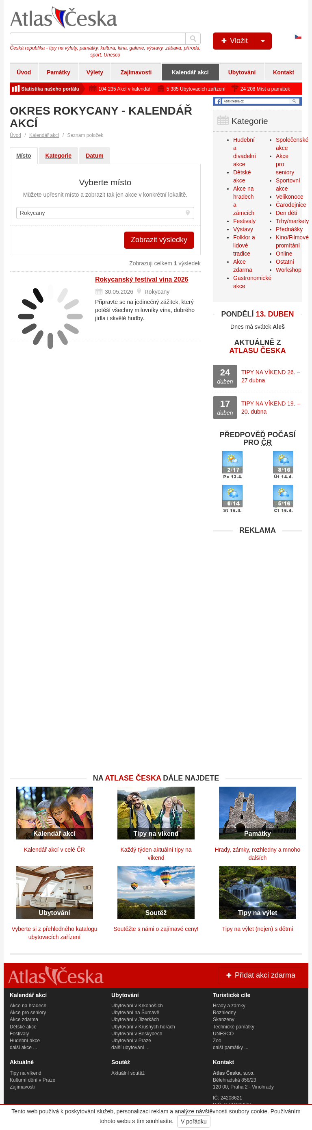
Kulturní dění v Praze (32, 1080)
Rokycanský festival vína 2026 (141, 279)
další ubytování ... (130, 1047)
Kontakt (283, 72)
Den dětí (286, 213)
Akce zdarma (24, 1019)
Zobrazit (159, 240)
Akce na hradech (28, 1006)
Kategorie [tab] (59, 155)
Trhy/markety (292, 221)
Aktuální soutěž (128, 1073)
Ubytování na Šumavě (135, 1012)
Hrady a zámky (229, 1006)
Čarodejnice (291, 205)
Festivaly (244, 221)
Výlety (95, 72)
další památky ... (230, 1047)
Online (284, 253)
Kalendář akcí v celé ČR (54, 849)
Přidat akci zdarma (260, 975)
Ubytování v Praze (131, 1040)
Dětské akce (23, 1027)
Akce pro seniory (28, 1012)
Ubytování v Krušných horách (143, 1027)
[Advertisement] (257, 589)
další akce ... (23, 1047)
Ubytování (242, 72)
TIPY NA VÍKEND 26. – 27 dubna (270, 376)
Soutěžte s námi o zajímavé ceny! (155, 929)
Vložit (245, 41)
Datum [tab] (95, 155)
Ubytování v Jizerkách (135, 1019)
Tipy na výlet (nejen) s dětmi (257, 929)
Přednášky (289, 229)
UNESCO (223, 1034)
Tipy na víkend (25, 1073)
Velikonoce (289, 196)
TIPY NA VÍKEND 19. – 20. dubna (270, 407)
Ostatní (285, 261)
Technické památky (233, 1027)
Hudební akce (25, 1040)
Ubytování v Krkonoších (137, 1006)
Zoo (217, 1040)
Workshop (288, 270)
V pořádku (194, 1121)
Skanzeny (223, 1019)
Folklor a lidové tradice (244, 245)
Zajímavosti (136, 72)
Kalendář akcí (190, 72)
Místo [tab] (23, 155)
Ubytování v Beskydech (136, 1034)
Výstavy (243, 229)
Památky (58, 72)
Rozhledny (224, 1012)
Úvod (24, 72)
